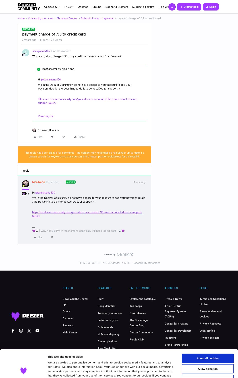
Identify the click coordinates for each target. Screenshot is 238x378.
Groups (96, 6)
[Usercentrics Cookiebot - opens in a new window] (23, 371)
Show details (190, 370)
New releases (138, 313)
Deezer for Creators (176, 323)
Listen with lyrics (108, 320)
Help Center (166, 6)
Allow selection (208, 344)
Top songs (136, 306)
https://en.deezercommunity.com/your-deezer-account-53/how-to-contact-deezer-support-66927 (88, 100)
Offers (66, 311)
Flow (101, 299)
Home (21, 18)
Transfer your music (110, 313)
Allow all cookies (208, 333)
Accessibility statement (146, 262)
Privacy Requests (210, 323)
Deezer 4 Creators (116, 6)
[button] (189, 7)
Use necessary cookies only (208, 354)
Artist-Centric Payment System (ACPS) (175, 311)
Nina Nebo (38, 182)
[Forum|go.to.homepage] (29, 7)
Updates (83, 6)
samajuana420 (41, 51)
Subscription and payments (97, 18)
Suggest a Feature (143, 6)
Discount (68, 318)
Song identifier (106, 306)
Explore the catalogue (143, 299)
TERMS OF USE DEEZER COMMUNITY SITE (104, 262)
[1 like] (45, 130)
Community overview (40, 18)
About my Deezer (67, 18)
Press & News (173, 299)
